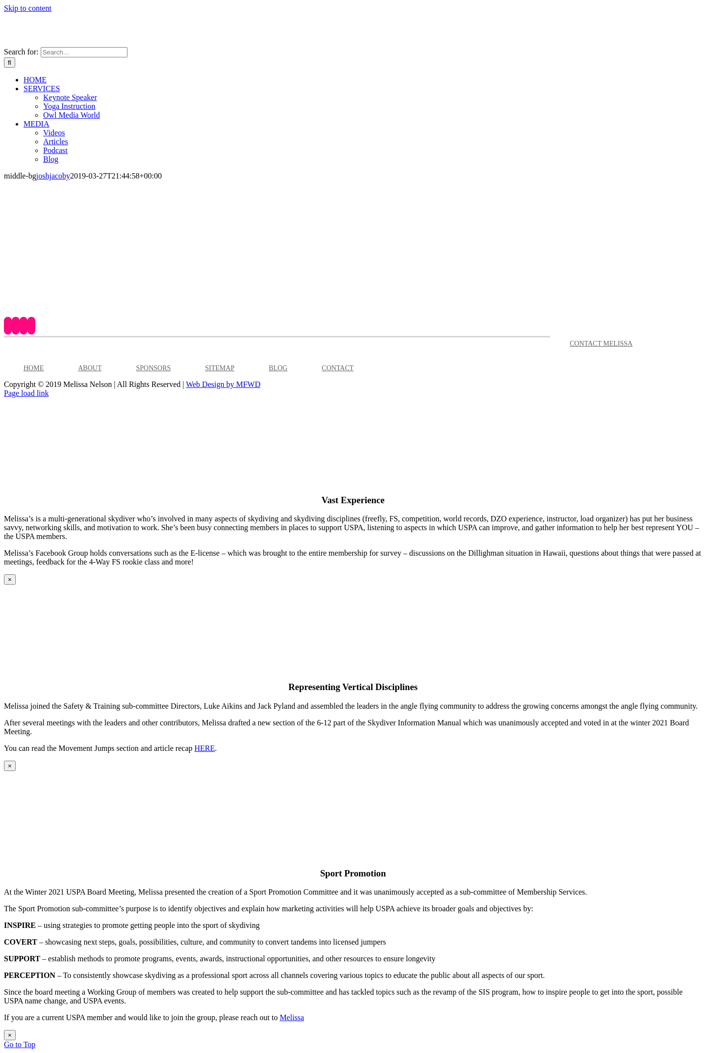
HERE (204, 748)
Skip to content (27, 8)
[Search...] (84, 52)
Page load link (26, 393)
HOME (34, 368)
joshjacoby (53, 176)
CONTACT (337, 368)
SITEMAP (219, 368)
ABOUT (89, 368)
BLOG (278, 368)
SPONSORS (153, 368)
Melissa (291, 1017)
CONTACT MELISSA (601, 343)
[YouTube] (16, 325)
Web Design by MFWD (223, 384)
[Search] (9, 62)
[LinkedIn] (31, 325)
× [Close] (10, 579)
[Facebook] (8, 325)
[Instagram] (23, 325)
